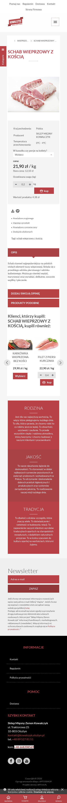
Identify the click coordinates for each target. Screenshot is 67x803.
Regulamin (28, 3)
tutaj (27, 608)
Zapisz (33, 588)
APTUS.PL (42, 784)
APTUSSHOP (45, 781)
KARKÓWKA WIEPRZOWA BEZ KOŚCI (20, 357)
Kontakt (51, 3)
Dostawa (40, 3)
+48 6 (17, 747)
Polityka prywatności (20, 677)
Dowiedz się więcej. (44, 792)
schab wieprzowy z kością (29, 238)
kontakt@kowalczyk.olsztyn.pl (26, 735)
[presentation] (6, 362)
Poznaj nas (14, 3)
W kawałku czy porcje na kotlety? (30, 150)
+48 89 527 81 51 (22, 739)
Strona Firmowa (34, 9)
